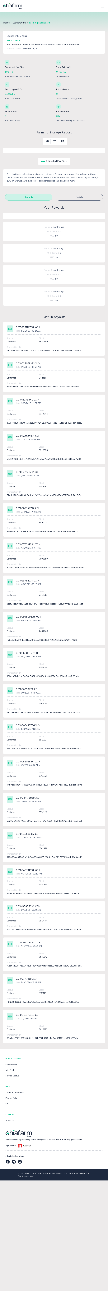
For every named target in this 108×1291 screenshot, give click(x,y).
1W (55, 141)
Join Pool (10, 1181)
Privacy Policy (12, 1208)
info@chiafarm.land (15, 1266)
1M (62, 141)
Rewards (29, 252)
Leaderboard (19, 22)
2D (47, 141)
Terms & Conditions (15, 1203)
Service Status (12, 1186)
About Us (10, 1231)
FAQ (7, 1214)
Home (6, 22)
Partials (79, 252)
